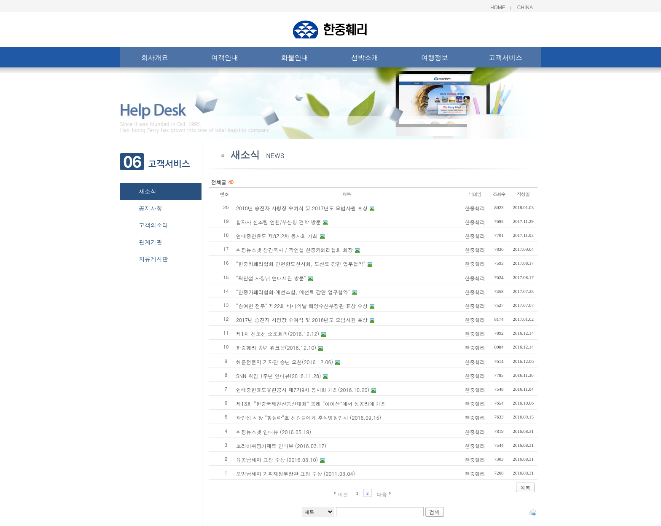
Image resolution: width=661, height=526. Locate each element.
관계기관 (150, 242)
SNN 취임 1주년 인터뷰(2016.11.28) (278, 375)
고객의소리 (153, 225)
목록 (525, 487)
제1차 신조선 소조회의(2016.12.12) (277, 333)
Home (497, 8)
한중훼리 (475, 208)
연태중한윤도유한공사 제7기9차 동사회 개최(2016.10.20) (302, 389)
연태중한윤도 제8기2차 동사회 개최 (277, 235)
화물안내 (294, 59)
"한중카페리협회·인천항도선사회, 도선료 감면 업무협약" (300, 263)
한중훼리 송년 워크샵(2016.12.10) (276, 347)
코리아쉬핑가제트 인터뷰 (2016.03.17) (281, 445)
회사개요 (154, 59)
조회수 (499, 194)
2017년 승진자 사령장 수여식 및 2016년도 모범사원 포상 (302, 319)
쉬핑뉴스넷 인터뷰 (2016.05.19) (273, 431)
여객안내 (224, 59)
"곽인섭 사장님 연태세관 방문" (271, 278)
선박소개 (364, 59)
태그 (532, 512)
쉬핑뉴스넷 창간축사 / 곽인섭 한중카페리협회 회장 (294, 249)
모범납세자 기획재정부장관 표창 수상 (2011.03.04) (295, 473)
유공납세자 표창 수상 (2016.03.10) (277, 459)
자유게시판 (153, 259)
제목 (346, 194)
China (525, 8)
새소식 (147, 191)
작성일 (523, 194)
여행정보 (434, 59)
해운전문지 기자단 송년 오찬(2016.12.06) (284, 361)
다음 (382, 494)
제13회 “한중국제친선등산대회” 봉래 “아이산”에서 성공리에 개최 (311, 403)
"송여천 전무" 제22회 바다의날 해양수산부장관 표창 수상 (302, 305)
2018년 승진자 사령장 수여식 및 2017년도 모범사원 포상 (302, 208)
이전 (343, 494)
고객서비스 (505, 59)
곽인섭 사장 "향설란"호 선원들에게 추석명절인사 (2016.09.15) (308, 417)
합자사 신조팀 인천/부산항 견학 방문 (278, 221)
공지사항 (150, 208)
